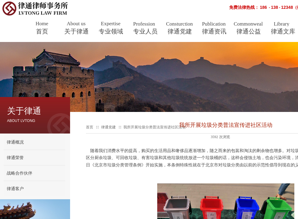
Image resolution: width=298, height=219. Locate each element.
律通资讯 (214, 31)
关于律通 (76, 31)
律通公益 (248, 31)
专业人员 (145, 31)
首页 (42, 31)
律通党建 (180, 31)
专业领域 (111, 31)
